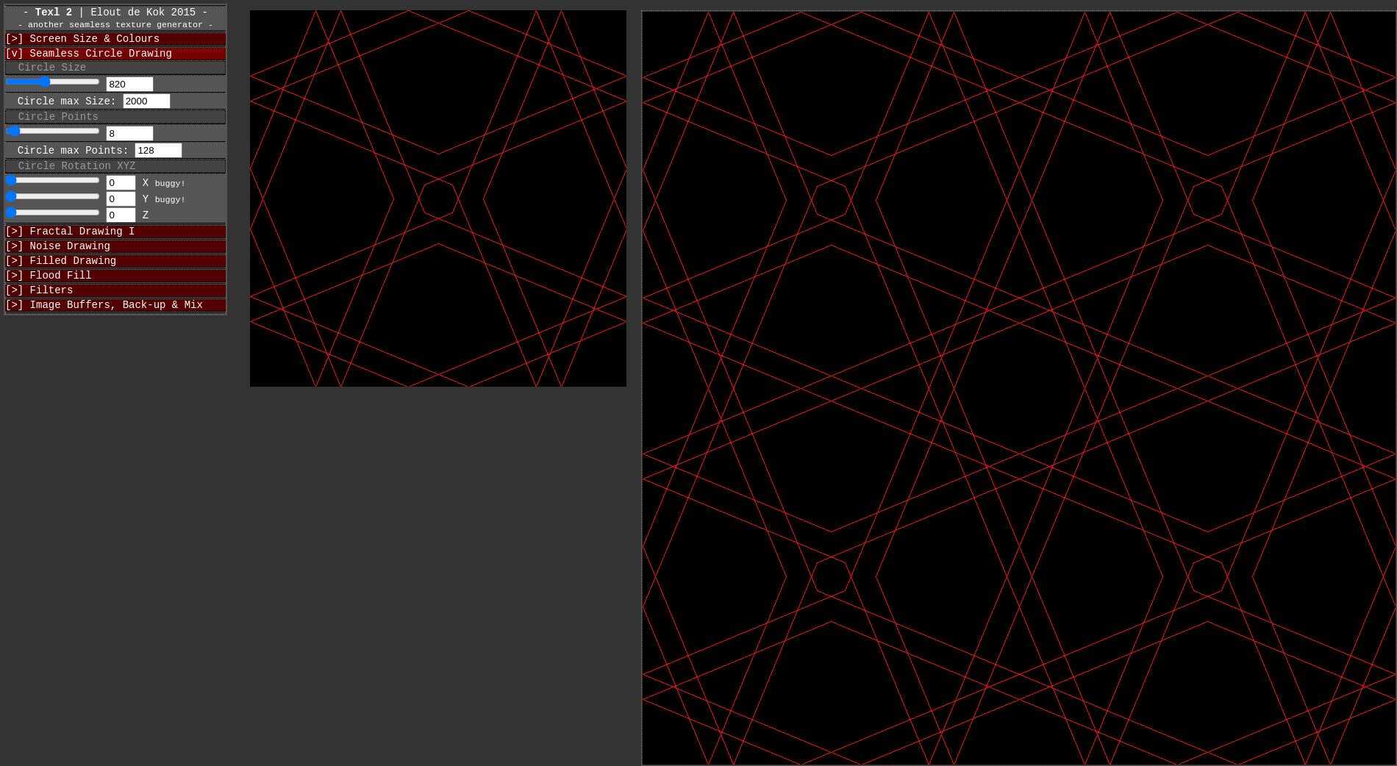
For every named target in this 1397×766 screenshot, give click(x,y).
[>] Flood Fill (48, 299)
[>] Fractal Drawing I (70, 248)
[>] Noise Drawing (57, 265)
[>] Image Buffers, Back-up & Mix (104, 333)
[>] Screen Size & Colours (82, 44)
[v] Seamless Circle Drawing (88, 61)
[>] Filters (39, 316)
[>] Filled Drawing (60, 282)
